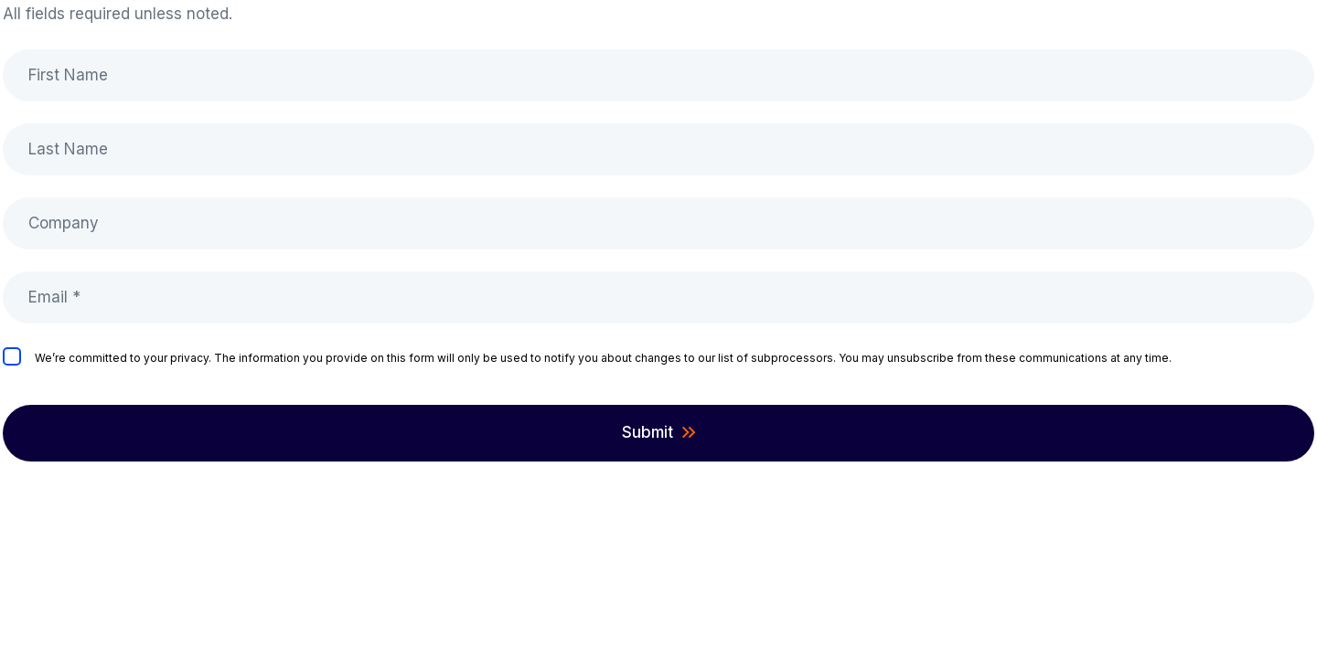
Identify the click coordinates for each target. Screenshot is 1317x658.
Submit (647, 432)
